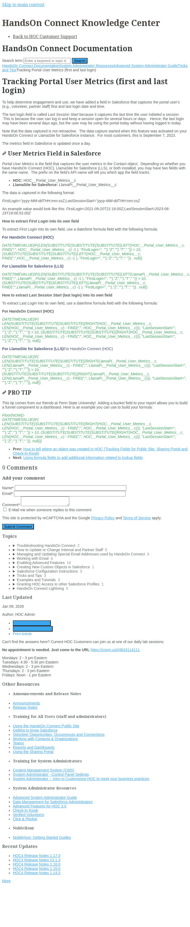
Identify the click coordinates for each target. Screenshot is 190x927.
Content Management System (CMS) (43, 770)
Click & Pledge (25, 819)
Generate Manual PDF (33, 629)
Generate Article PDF (32, 623)
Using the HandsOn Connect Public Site (46, 726)
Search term (12, 60)
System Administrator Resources (86, 66)
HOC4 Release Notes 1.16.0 (36, 864)
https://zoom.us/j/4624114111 (115, 650)
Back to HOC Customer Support (45, 36)
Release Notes (25, 707)
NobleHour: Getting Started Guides (42, 837)
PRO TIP (16, 392)
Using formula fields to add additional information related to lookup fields (83, 457)
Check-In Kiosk (25, 810)
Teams (18, 743)
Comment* (35, 505)
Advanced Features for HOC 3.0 (39, 806)
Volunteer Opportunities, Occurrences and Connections (58, 734)
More (6, 881)
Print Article (22, 634)
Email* (64, 493)
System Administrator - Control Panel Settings (51, 774)
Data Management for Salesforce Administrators (53, 802)
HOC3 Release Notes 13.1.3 (36, 860)
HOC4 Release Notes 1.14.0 (36, 873)
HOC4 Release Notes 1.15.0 (36, 868)
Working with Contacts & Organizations (45, 739)
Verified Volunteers (28, 815)
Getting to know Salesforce (35, 730)
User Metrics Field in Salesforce (51, 153)
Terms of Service (137, 518)
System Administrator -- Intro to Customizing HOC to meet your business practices (81, 779)
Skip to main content (23, 4)
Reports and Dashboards (34, 747)
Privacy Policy (103, 518)
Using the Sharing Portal (33, 752)
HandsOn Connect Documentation (30, 66)
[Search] (47, 61)
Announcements (26, 703)
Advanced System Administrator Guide (145, 66)
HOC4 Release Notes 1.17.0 (36, 856)
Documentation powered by (28, 894)
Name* (64, 488)
